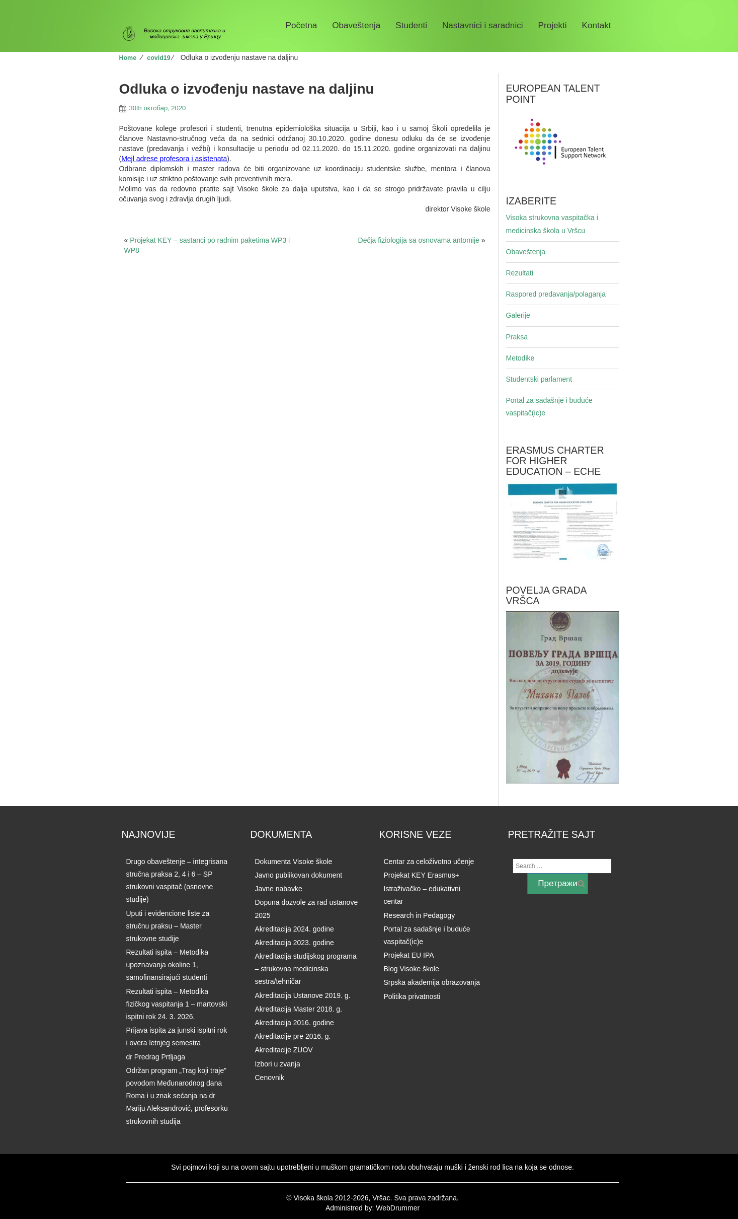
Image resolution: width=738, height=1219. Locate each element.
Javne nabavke (278, 889)
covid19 (158, 57)
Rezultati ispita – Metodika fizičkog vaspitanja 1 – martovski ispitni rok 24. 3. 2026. (176, 1004)
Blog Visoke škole (411, 969)
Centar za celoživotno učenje (429, 861)
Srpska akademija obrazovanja (432, 982)
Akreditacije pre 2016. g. (293, 1036)
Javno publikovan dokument (299, 875)
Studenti (411, 25)
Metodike (520, 358)
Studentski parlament (539, 379)
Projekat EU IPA (409, 955)
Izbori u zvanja (277, 1064)
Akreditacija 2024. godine (294, 929)
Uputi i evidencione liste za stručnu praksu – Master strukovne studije (168, 926)
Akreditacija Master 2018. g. (299, 1009)
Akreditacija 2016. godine (294, 1023)
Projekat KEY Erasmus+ (421, 875)
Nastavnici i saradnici (482, 25)
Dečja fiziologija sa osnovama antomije (418, 240)
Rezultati (519, 273)
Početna (301, 25)
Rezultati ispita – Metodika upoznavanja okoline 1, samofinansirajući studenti (167, 964)
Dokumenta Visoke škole (294, 861)
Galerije (518, 315)
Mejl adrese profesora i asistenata (174, 159)
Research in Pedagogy (419, 915)
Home (128, 57)
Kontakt (596, 25)
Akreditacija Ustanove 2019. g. (303, 995)
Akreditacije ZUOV (284, 1050)
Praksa (517, 337)
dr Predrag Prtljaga (156, 1057)
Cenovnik (269, 1077)
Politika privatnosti (412, 996)
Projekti (552, 25)
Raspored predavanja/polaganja (556, 294)
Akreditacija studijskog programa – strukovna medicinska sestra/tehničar (306, 968)
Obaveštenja (356, 25)
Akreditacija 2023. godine (294, 943)
